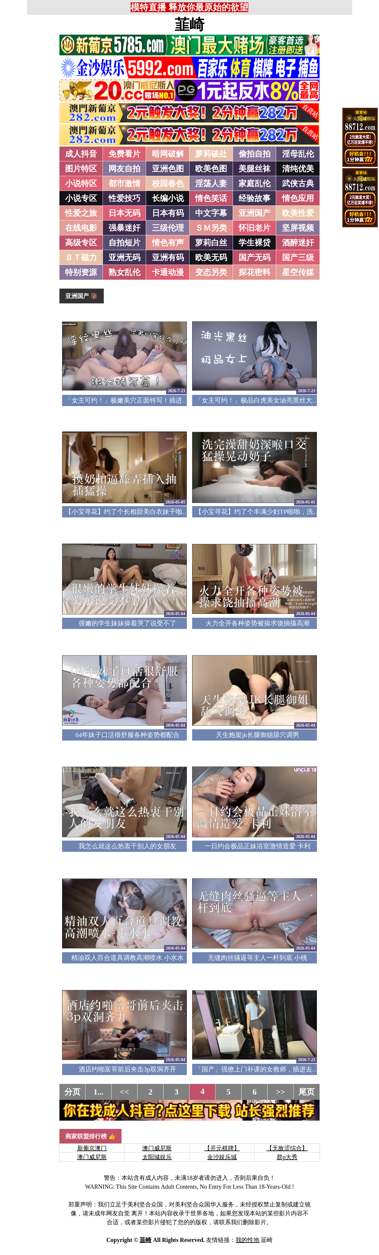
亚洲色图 (168, 168)
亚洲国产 (255, 213)
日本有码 (168, 213)
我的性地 (247, 1240)
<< (124, 1091)
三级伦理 (168, 227)
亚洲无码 (124, 257)
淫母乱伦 (298, 153)
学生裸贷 (255, 242)
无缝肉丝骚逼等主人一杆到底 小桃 (257, 957)
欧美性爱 (298, 213)
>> (280, 1091)
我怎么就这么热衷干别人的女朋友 (127, 846)
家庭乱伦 (255, 183)
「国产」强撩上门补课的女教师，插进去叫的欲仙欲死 (273, 1069)
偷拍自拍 (255, 153)
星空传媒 (298, 272)
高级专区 (81, 242)
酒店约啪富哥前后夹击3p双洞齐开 (127, 1069)
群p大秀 (287, 1157)
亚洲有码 (168, 257)
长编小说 (168, 198)
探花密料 (255, 272)
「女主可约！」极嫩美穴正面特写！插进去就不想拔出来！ (149, 400)
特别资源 (81, 272)
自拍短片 (124, 242)
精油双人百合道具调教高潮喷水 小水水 (127, 957)
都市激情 (124, 183)
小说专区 (81, 198)
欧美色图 (211, 168)
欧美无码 (211, 257)
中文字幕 (211, 213)
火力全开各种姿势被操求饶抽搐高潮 (257, 623)
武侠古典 (298, 183)
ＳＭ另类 (211, 227)
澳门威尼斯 (157, 1148)
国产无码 (255, 257)
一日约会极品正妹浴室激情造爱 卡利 (257, 846)
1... (98, 1091)
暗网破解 (168, 153)
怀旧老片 (255, 227)
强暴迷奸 (124, 227)
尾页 (307, 1091)
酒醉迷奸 (298, 242)
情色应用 (298, 198)
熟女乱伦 (124, 272)
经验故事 (255, 198)
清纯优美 (298, 168)
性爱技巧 (124, 198)
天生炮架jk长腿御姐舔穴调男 (257, 734)
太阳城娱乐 (157, 1157)
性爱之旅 (81, 213)
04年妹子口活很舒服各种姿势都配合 (127, 734)
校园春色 (168, 183)
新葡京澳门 (92, 1148)
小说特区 (81, 183)
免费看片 (124, 153)
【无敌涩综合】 (287, 1148)
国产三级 (298, 257)
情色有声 (168, 242)
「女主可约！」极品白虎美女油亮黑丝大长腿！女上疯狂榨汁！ (286, 400)
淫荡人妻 (211, 183)
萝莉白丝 (211, 242)
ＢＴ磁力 (81, 257)
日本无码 (124, 213)
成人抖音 (81, 153)
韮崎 (189, 24)
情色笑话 (211, 198)
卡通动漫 (168, 272)
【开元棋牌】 (222, 1148)
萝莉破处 (211, 153)
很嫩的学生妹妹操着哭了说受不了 (127, 623)
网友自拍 (124, 168)
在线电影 (81, 227)
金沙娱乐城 (222, 1157)
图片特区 (81, 168)
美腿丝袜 (255, 168)
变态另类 (211, 272)
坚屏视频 (298, 227)
